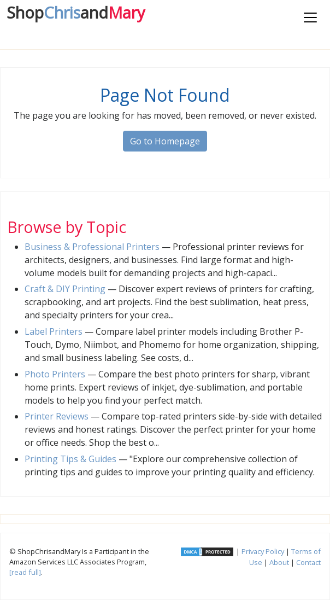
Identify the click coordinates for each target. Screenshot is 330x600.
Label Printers (53, 331)
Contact (308, 562)
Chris (76, 12)
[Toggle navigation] (310, 17)
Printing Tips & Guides (70, 459)
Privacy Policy (262, 551)
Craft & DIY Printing (65, 289)
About (279, 562)
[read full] (25, 572)
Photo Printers (55, 374)
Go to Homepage (165, 141)
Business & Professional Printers (92, 247)
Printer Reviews (57, 416)
